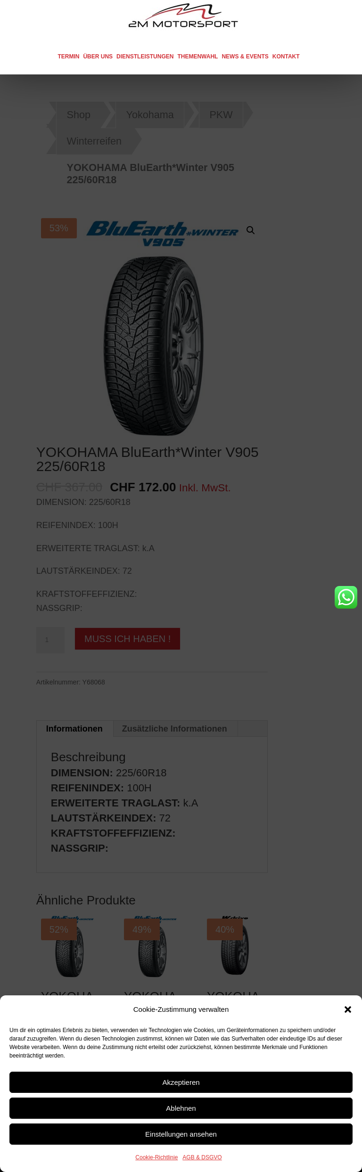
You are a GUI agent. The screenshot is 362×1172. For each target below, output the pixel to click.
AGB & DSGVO (202, 1157)
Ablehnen (181, 1108)
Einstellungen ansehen (181, 1134)
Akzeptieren (180, 1082)
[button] (348, 1009)
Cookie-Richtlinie (156, 1157)
